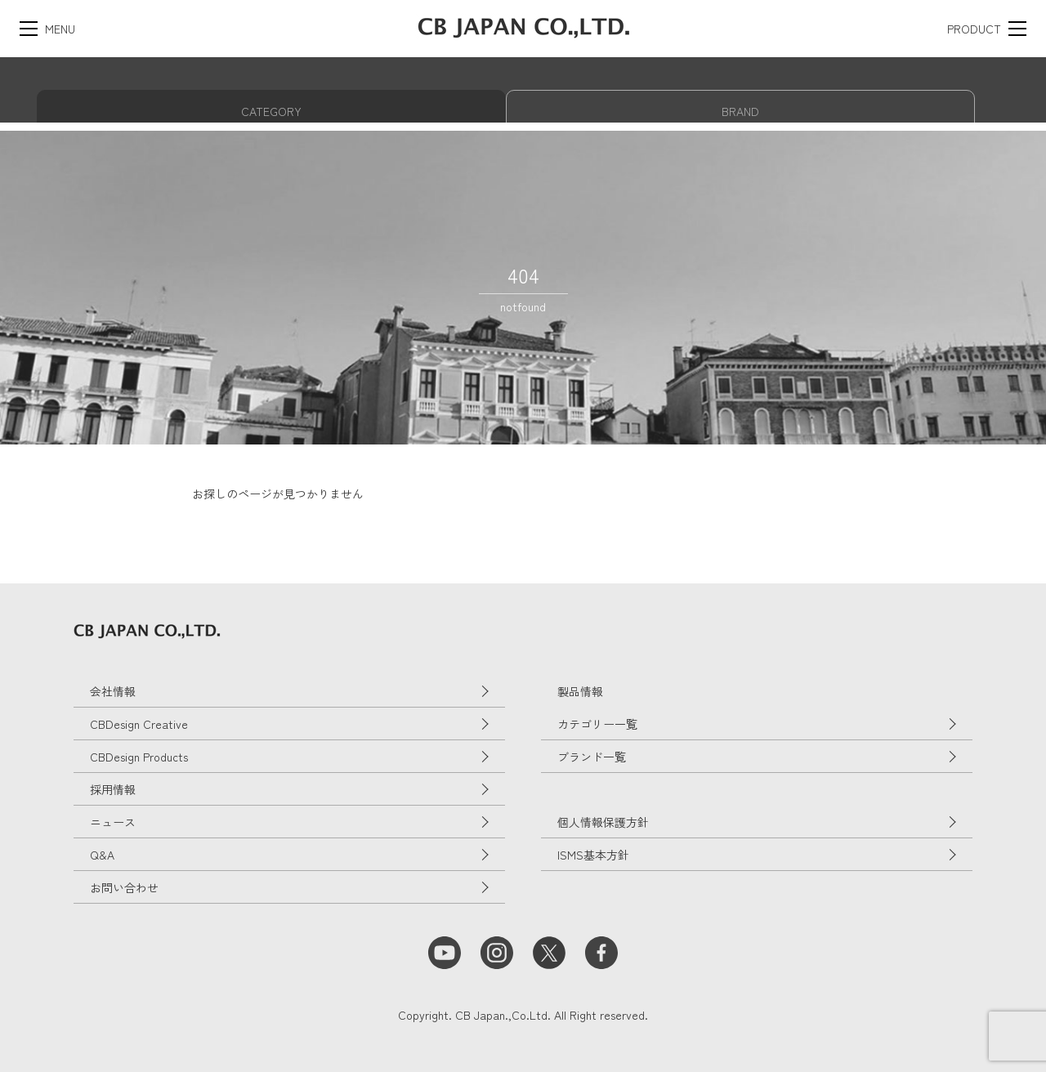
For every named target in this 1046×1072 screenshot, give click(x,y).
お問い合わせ (124, 887)
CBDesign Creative (139, 724)
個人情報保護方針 (603, 822)
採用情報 (113, 789)
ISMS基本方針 (593, 854)
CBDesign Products (139, 756)
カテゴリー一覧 (597, 724)
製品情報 (580, 691)
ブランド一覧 (591, 756)
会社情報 (113, 691)
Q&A (102, 854)
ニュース (113, 822)
